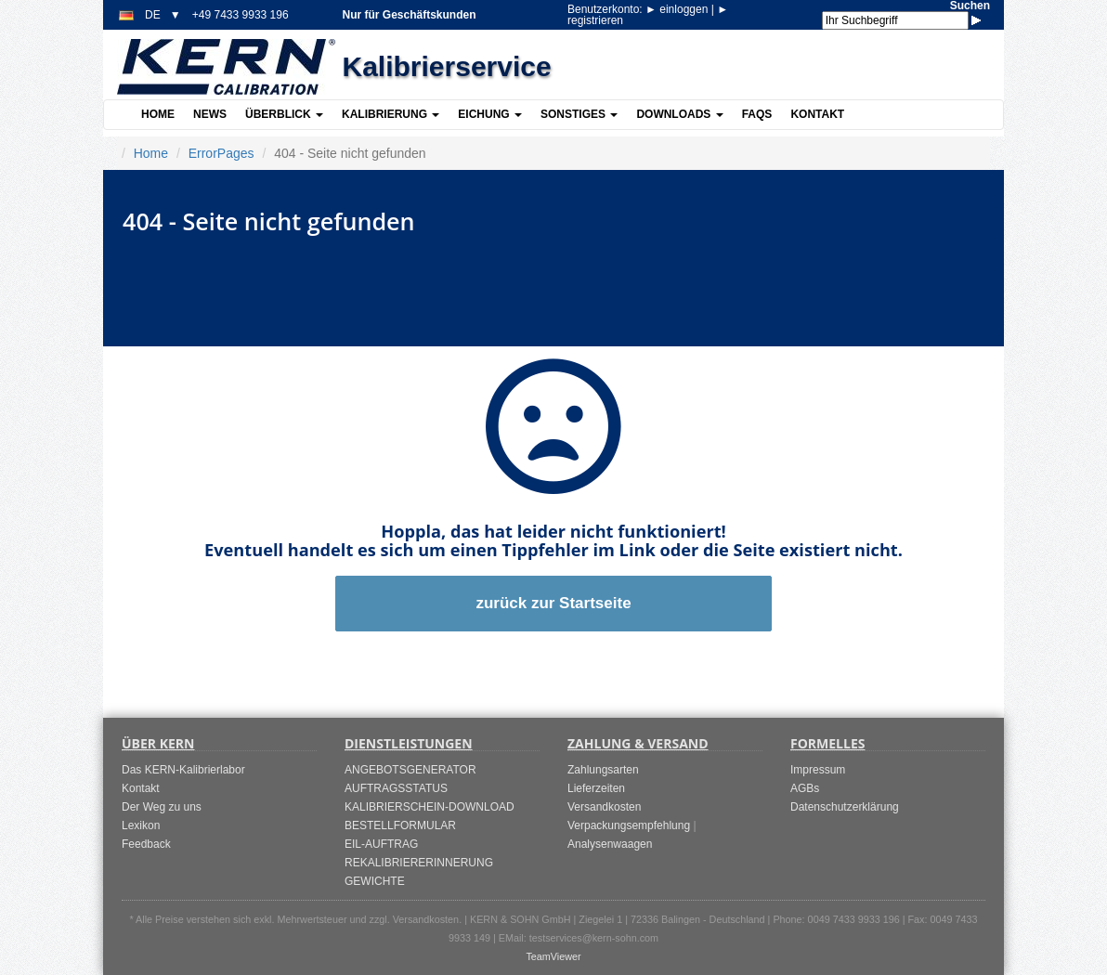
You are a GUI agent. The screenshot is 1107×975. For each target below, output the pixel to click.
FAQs (757, 114)
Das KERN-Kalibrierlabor (183, 769)
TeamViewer (553, 956)
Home (158, 114)
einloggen (678, 9)
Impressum (817, 769)
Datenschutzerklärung (844, 806)
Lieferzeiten (596, 788)
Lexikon (141, 825)
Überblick (284, 114)
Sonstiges (579, 114)
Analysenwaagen (609, 844)
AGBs (804, 788)
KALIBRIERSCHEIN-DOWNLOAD (429, 806)
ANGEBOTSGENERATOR (410, 769)
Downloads (679, 114)
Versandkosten (604, 806)
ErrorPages (221, 153)
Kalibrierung (390, 114)
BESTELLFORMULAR (400, 825)
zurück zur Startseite (553, 603)
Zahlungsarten (603, 769)
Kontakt (817, 114)
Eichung (490, 114)
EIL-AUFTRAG (381, 844)
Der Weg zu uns (162, 806)
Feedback (146, 844)
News (210, 114)
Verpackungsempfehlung (628, 825)
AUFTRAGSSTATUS (396, 788)
